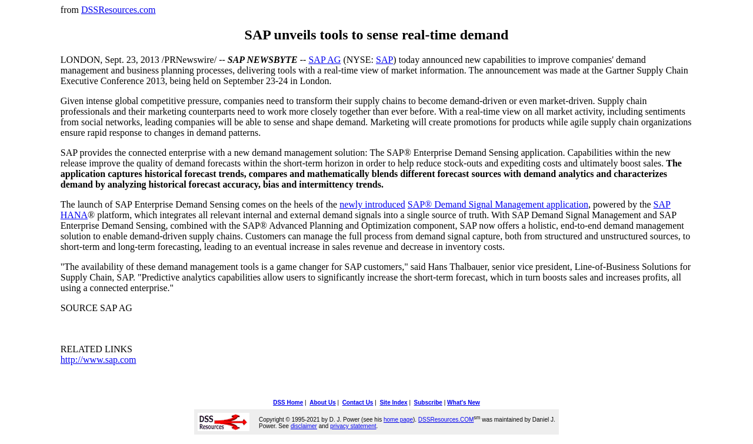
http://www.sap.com (98, 360)
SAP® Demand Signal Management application (498, 204)
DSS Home (288, 402)
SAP (384, 60)
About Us (322, 402)
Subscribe (428, 402)
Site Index (393, 402)
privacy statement (353, 426)
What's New (463, 402)
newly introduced (372, 204)
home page (398, 419)
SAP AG (324, 60)
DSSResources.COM (446, 419)
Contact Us (358, 402)
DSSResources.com (118, 10)
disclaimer (304, 426)
